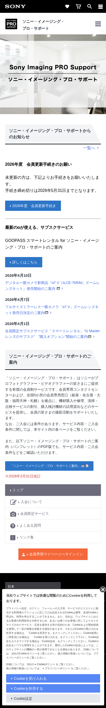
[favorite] (67, 6)
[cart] (78, 6)
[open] (89, 6)
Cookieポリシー (46, 664)
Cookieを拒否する (28, 688)
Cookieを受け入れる (30, 678)
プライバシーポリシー (57, 668)
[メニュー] (100, 6)
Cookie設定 (23, 698)
